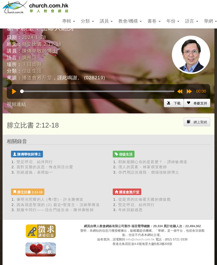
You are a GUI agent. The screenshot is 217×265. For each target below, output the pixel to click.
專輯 (68, 21)
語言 (191, 21)
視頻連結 (16, 104)
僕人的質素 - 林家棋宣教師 (142, 167)
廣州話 (29, 57)
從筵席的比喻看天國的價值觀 (144, 199)
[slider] (97, 91)
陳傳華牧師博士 (39, 51)
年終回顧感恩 (130, 210)
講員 (106, 21)
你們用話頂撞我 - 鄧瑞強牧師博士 (148, 172)
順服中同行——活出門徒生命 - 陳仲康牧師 (55, 210)
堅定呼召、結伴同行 (35, 162)
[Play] (14, 91)
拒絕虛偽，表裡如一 (35, 172)
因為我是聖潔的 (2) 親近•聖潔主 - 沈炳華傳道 (58, 205)
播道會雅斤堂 (37, 77)
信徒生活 (32, 71)
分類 (87, 21)
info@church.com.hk (140, 239)
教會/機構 (130, 21)
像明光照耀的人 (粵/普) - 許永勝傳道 (50, 199)
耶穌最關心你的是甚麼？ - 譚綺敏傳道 (152, 162)
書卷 (153, 21)
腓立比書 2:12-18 (42, 44)
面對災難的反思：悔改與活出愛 (45, 167)
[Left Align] (197, 103)
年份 (172, 21)
